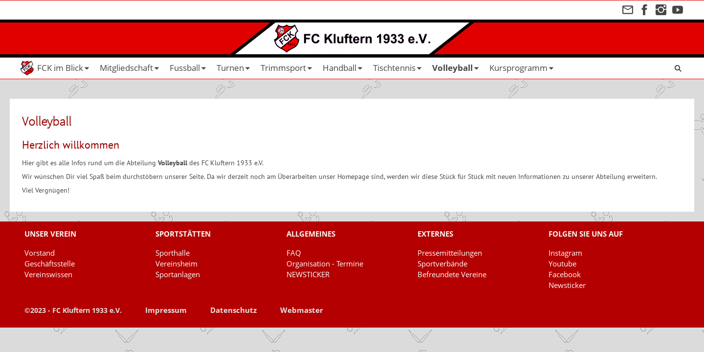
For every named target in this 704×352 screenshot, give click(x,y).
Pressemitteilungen (450, 253)
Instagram (565, 253)
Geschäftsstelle (49, 263)
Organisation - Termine (324, 263)
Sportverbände (442, 263)
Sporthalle (172, 253)
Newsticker (567, 285)
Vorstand (39, 253)
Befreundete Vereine (452, 274)
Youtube (562, 263)
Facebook (565, 274)
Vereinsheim (176, 263)
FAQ (293, 253)
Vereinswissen (48, 274)
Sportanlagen (177, 274)
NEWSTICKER (308, 274)
